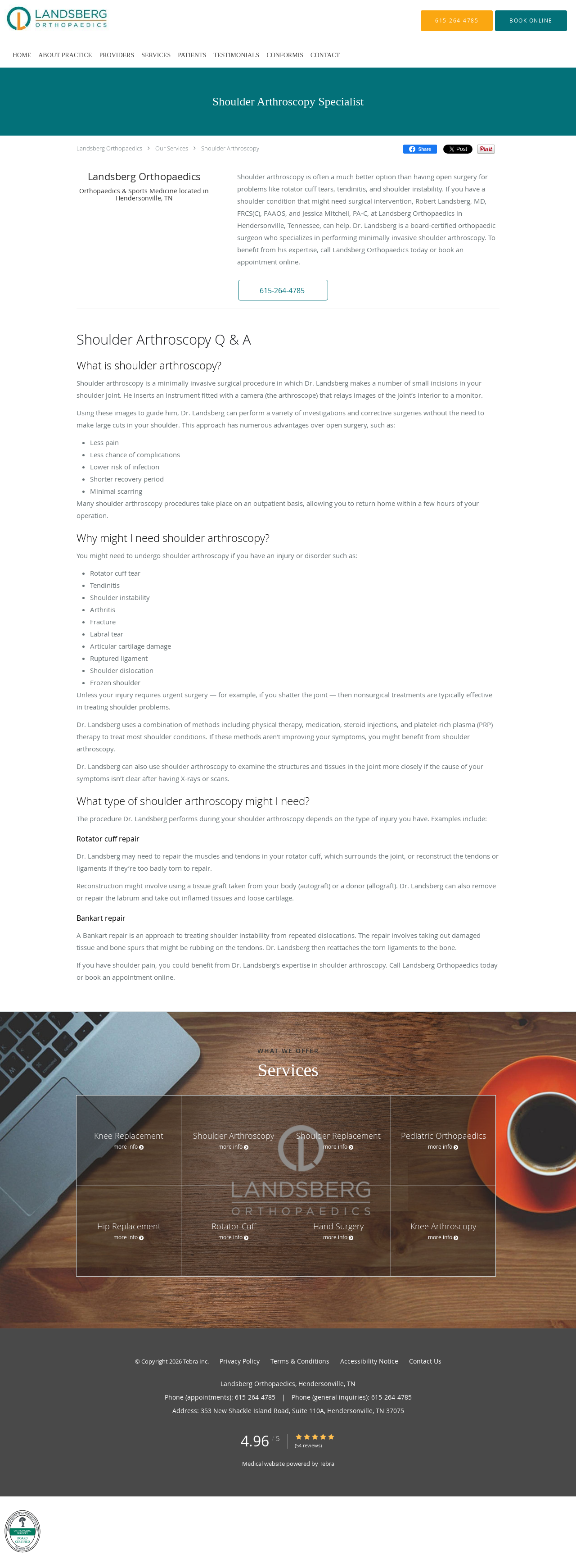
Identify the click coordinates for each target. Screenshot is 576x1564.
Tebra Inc (195, 1361)
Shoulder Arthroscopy (230, 148)
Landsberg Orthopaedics (109, 148)
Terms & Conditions (299, 1361)
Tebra (327, 1463)
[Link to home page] (43, 20)
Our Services (171, 148)
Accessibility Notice (369, 1361)
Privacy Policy (240, 1361)
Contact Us (425, 1361)
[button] (531, 20)
